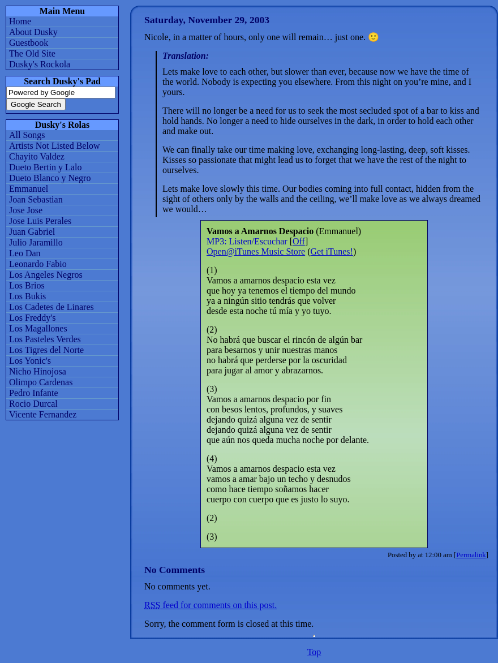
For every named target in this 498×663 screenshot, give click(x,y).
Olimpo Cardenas (40, 382)
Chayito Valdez (37, 156)
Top (314, 652)
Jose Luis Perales (40, 221)
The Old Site (32, 53)
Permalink (471, 555)
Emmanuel (28, 188)
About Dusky (33, 32)
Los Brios (27, 285)
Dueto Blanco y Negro (50, 178)
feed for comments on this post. (210, 605)
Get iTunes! (331, 251)
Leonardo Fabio (38, 264)
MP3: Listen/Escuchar (247, 241)
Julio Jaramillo (36, 242)
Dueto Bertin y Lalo (45, 167)
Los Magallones (38, 328)
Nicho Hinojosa (37, 371)
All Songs (27, 135)
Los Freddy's (32, 317)
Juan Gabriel (32, 231)
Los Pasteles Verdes (45, 339)
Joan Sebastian (36, 199)
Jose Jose (25, 210)
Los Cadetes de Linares (51, 307)
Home (20, 21)
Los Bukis (27, 296)
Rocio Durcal (33, 403)
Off (299, 241)
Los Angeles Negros (46, 274)
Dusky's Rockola (39, 64)
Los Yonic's (30, 360)
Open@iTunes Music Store (256, 251)
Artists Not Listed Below (54, 145)
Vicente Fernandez (42, 414)
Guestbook (28, 43)
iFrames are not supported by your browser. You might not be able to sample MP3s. (314, 636)
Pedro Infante (33, 393)
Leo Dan (25, 253)
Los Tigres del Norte (46, 350)
